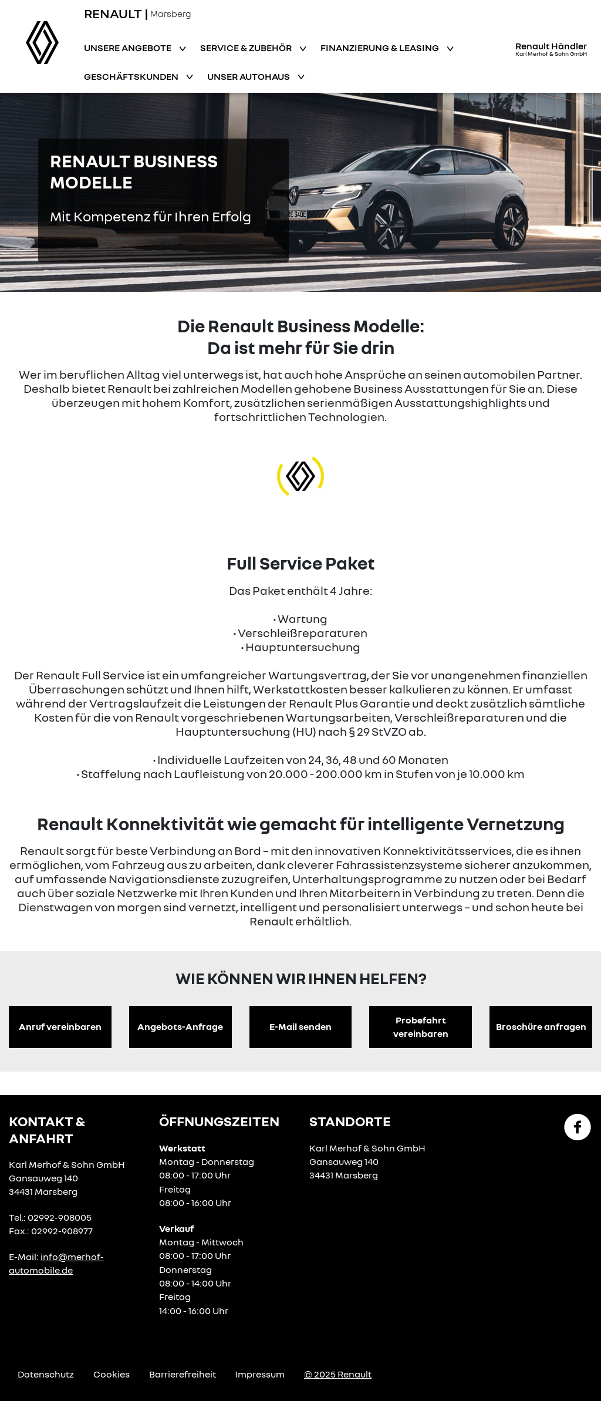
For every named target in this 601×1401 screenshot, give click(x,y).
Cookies (111, 1374)
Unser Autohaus (249, 76)
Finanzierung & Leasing (380, 47)
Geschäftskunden (132, 76)
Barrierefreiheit (182, 1374)
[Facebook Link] (577, 1126)
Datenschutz (46, 1374)
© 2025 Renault (338, 1374)
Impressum (260, 1374)
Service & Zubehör (246, 47)
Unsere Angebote (128, 47)
